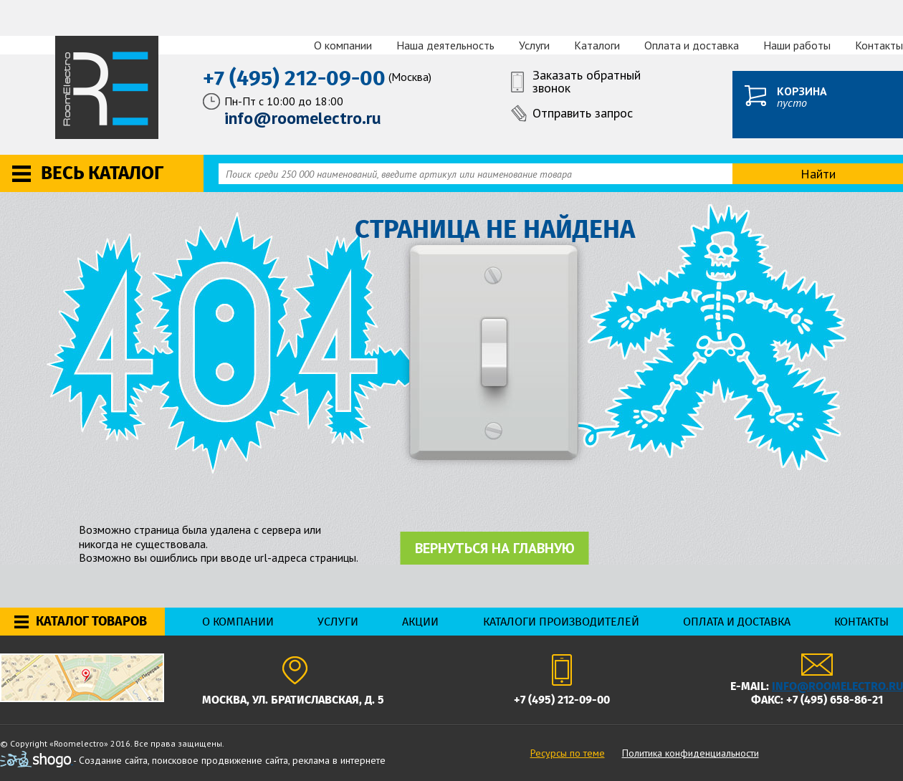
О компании (343, 45)
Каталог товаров (91, 621)
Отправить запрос (582, 113)
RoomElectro (108, 87)
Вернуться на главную (495, 548)
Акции (420, 621)
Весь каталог (102, 173)
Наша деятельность (445, 45)
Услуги (534, 45)
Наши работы (797, 45)
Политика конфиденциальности (690, 753)
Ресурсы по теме (567, 753)
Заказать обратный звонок (586, 82)
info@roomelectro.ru (837, 686)
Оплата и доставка (691, 45)
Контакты (879, 45)
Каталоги (597, 45)
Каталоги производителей (561, 621)
